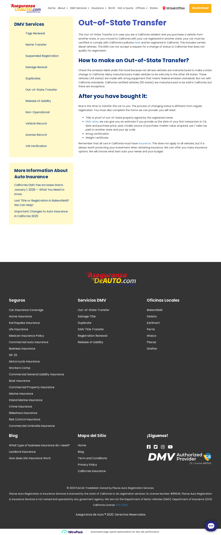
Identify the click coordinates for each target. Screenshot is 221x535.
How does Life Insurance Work (30, 458)
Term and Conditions (92, 458)
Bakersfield (154, 310)
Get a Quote (125, 8)
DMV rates (92, 121)
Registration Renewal (92, 336)
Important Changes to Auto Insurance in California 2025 (41, 213)
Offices (141, 8)
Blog (13, 435)
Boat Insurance (19, 381)
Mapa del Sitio (92, 435)
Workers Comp (19, 368)
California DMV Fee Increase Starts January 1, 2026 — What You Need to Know (39, 189)
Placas (151, 342)
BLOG (112, 8)
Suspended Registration (42, 56)
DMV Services (79, 8)
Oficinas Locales (163, 300)
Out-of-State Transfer (41, 90)
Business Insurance (22, 349)
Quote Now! (200, 8)
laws (137, 42)
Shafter (152, 349)
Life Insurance (18, 329)
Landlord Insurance (22, 452)
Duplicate (84, 323)
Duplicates (33, 78)
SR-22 (13, 355)
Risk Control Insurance (24, 419)
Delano (152, 316)
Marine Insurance (21, 394)
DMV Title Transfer (91, 329)
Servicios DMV (92, 300)
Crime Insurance (20, 406)
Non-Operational (38, 112)
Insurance (99, 8)
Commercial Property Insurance (31, 387)
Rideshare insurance (23, 413)
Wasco (151, 336)
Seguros (17, 300)
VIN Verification (36, 146)
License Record (36, 135)
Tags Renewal (35, 33)
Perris (151, 329)
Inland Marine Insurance (25, 400)
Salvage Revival (36, 67)
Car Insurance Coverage (26, 310)
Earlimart (153, 323)
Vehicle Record (36, 123)
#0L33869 (122, 505)
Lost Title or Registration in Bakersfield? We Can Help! (41, 202)
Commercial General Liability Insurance (36, 374)
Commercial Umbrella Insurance (32, 426)
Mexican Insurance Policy (26, 336)
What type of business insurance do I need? (39, 445)
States (154, 8)
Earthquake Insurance (24, 323)
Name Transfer (36, 45)
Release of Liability (38, 101)
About (63, 8)
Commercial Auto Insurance (28, 342)
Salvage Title (87, 316)
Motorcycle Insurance (24, 361)
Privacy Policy (87, 465)
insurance (145, 143)
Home (51, 8)
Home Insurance (20, 316)
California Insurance (92, 471)
